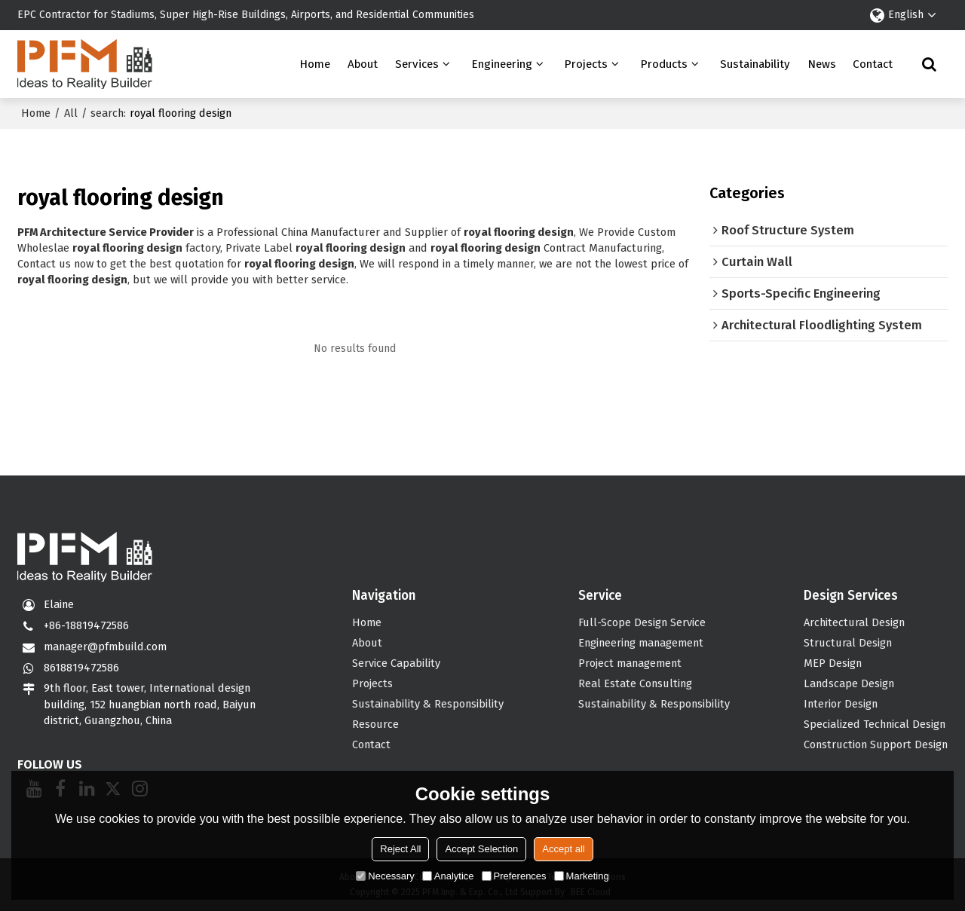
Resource (375, 724)
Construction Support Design (876, 744)
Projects (586, 64)
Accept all (563, 848)
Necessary (385, 876)
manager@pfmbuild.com (105, 646)
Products (664, 64)
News (821, 64)
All (71, 113)
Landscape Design (849, 683)
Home (314, 64)
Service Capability (396, 663)
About (363, 64)
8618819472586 (81, 667)
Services (417, 64)
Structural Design (848, 643)
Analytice (448, 876)
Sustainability (755, 64)
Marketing (581, 876)
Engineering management (640, 643)
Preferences (514, 876)
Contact (873, 64)
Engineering (501, 64)
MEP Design (833, 663)
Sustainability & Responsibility (428, 704)
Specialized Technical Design (874, 724)
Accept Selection (481, 848)
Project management (630, 663)
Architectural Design (854, 622)
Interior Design (841, 704)
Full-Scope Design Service (642, 622)
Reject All (400, 848)
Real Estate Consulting (635, 683)
